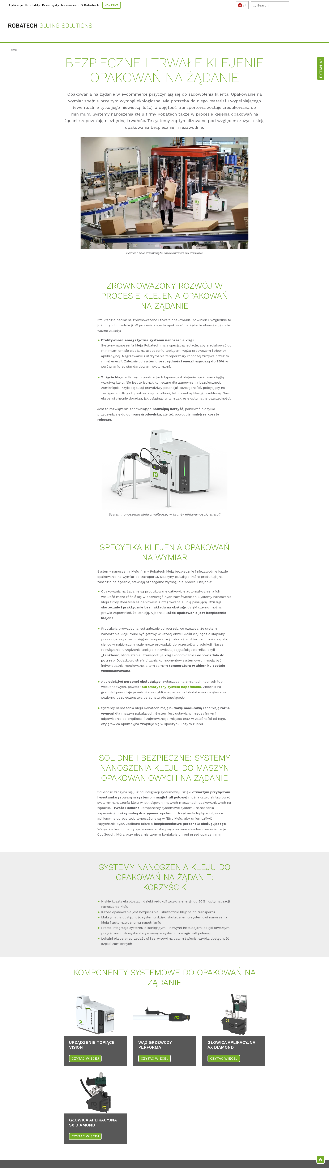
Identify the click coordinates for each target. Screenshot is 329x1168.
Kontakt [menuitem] (111, 5)
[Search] (301, 5)
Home (12, 41)
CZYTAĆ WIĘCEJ (85, 1050)
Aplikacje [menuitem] (15, 5)
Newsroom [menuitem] (69, 5)
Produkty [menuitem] (32, 5)
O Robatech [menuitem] (90, 5)
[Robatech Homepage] (50, 22)
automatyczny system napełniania (171, 679)
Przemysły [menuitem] (50, 5)
